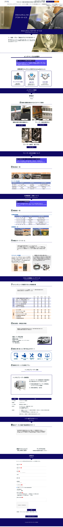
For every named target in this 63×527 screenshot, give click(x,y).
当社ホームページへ (50, 1)
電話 (21, 490)
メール (18, 490)
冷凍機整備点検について (46, 4)
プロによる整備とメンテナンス (57, 4)
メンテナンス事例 (25, 4)
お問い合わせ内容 (19, 497)
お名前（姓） (18, 464)
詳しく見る (21, 125)
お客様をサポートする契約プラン (52, 5)
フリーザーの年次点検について (34, 4)
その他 (31, 495)
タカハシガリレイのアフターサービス (14, 4)
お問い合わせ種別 (19, 492)
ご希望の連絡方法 (19, 489)
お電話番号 (18, 481)
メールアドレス (19, 484)
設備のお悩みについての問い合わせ (23, 495)
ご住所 (17, 474)
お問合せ (56, 1)
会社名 (17, 471)
